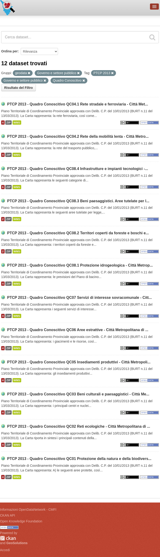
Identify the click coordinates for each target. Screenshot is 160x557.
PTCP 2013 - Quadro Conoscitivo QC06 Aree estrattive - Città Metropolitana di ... (77, 330)
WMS (17, 122)
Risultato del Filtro (18, 88)
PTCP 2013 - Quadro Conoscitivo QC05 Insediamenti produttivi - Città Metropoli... (78, 362)
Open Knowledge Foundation (21, 521)
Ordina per (9, 51)
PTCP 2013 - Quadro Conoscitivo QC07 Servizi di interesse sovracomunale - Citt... (79, 298)
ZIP (8, 122)
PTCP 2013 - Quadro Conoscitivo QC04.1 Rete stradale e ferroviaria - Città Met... (77, 104)
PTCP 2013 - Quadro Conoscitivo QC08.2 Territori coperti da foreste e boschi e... (78, 233)
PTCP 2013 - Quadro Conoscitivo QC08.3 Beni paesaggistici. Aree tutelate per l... (78, 201)
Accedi (5, 550)
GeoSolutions (16, 543)
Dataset (8, 19)
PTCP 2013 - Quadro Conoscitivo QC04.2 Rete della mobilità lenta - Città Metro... (78, 136)
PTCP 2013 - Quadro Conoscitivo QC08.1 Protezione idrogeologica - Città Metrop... (80, 265)
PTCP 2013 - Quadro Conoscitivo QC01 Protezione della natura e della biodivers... (79, 459)
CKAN (8, 538)
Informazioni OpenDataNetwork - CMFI (28, 509)
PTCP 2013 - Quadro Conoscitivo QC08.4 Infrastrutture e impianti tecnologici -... (77, 169)
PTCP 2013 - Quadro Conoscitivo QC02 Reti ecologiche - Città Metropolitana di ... (78, 426)
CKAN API (7, 515)
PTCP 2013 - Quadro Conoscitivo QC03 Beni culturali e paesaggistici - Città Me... (78, 394)
